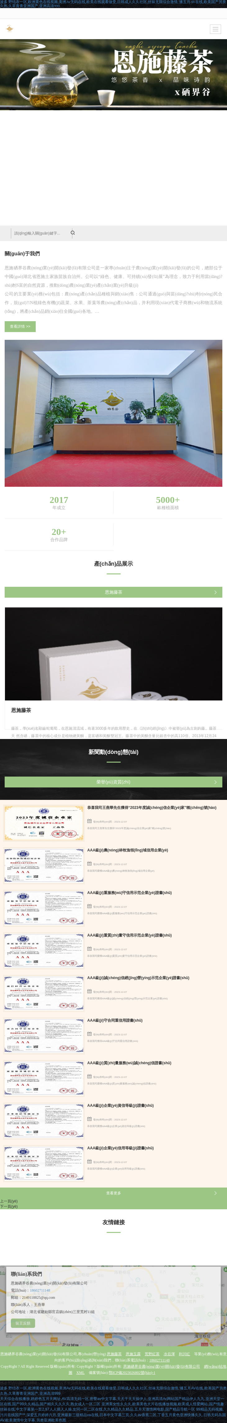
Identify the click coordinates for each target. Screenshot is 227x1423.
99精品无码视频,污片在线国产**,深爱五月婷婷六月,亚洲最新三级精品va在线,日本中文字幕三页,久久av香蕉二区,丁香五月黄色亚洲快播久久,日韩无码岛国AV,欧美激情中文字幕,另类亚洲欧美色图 (113, 1414)
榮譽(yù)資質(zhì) (113, 781)
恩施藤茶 (113, 592)
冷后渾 (169, 1354)
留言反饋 (23, 1323)
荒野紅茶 (152, 1354)
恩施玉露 (133, 1354)
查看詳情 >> (20, 326)
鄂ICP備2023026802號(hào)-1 (132, 1373)
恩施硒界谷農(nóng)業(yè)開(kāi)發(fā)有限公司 (161, 1366)
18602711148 (40, 1290)
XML (80, 1373)
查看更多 (113, 1193)
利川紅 (184, 1354)
